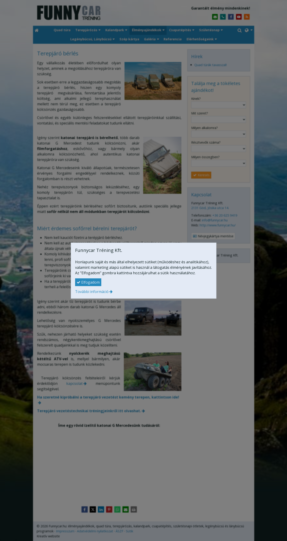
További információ (92, 291)
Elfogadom (88, 282)
